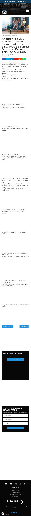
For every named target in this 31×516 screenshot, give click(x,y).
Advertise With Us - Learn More (15, 1)
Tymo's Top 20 (5, 55)
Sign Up (15, 428)
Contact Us (15, 487)
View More (15, 359)
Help (15, 498)
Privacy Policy (15, 492)
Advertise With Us (15, 494)
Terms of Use (15, 490)
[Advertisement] (15, 466)
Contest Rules (15, 489)
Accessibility (15, 496)
